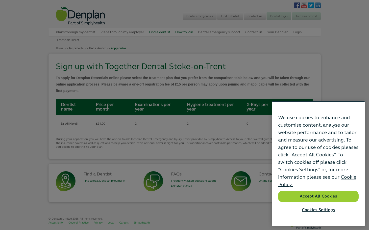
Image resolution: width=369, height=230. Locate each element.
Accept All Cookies (318, 196)
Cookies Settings (318, 209)
